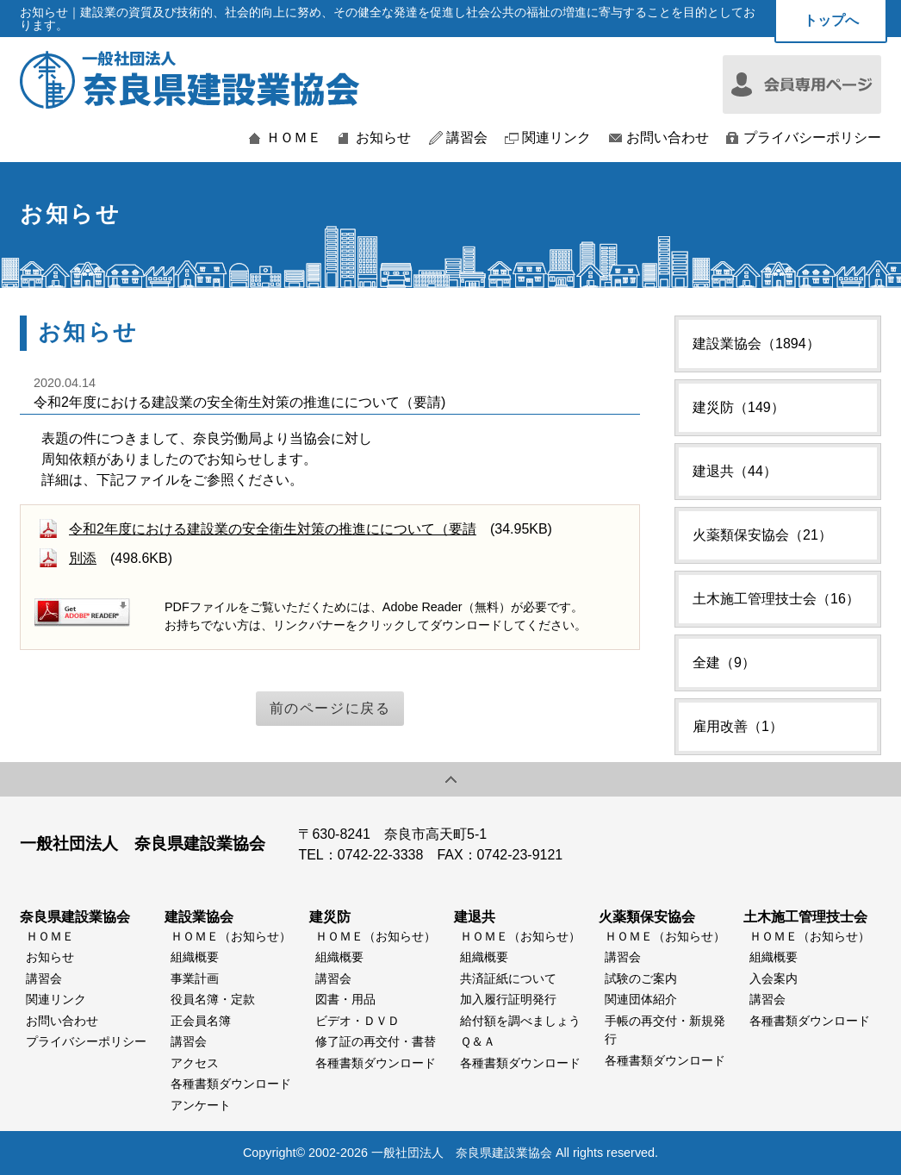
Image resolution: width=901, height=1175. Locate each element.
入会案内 (773, 978)
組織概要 (195, 957)
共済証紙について (508, 978)
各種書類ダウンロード (231, 1084)
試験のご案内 (641, 978)
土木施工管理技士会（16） (776, 598)
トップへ (831, 20)
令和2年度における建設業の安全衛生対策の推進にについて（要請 (272, 529)
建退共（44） (735, 471)
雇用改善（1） (738, 726)
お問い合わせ (667, 138)
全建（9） (724, 662)
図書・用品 (345, 999)
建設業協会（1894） (756, 343)
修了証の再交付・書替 (375, 1041)
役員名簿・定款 (213, 999)
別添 (82, 558)
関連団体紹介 (641, 999)
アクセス (195, 1063)
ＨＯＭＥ (293, 138)
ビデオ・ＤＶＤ (357, 1021)
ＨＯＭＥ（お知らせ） (231, 936)
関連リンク (556, 138)
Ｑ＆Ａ (477, 1041)
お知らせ (383, 138)
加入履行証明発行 (508, 999)
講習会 (467, 138)
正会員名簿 (201, 1021)
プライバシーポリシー (812, 138)
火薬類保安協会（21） (762, 535)
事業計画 (195, 978)
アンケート (201, 1105)
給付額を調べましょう (520, 1021)
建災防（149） (739, 407)
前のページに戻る (330, 708)
